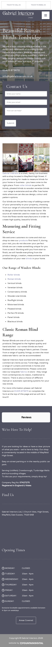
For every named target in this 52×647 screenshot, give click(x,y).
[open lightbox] (10, 148)
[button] (46, 15)
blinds (29, 258)
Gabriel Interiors (10, 173)
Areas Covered (26, 620)
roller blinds (26, 185)
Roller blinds (14, 274)
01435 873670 (21, 391)
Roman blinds (14, 279)
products (23, 240)
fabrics (24, 371)
